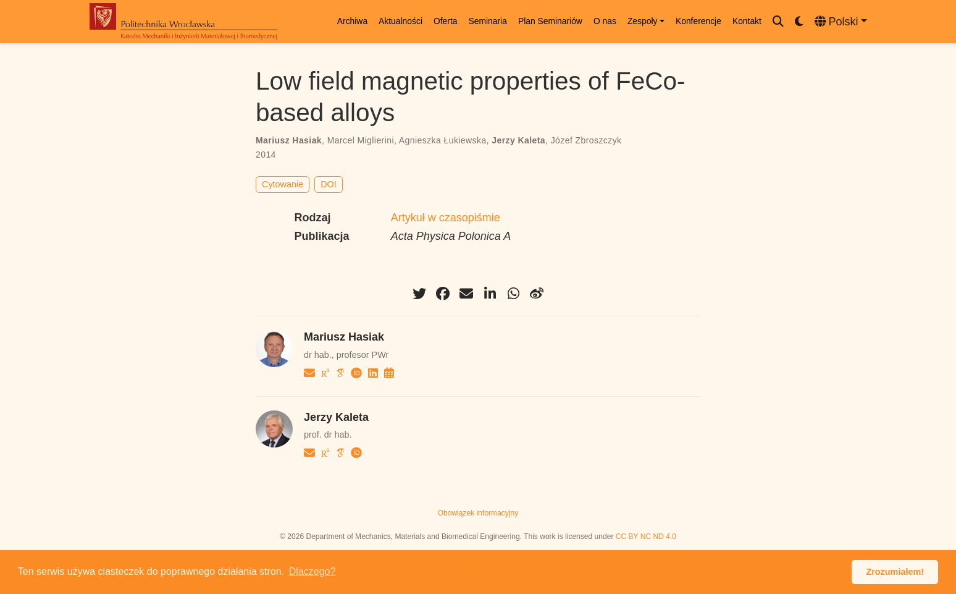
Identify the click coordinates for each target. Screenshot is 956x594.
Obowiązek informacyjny (478, 513)
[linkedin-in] (489, 293)
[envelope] (466, 293)
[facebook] (443, 293)
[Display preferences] (799, 22)
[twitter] (419, 293)
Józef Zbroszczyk (586, 140)
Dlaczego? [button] (312, 571)
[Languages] (841, 22)
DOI (329, 184)
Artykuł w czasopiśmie (445, 217)
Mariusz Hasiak (289, 140)
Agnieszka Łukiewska (443, 140)
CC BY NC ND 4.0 (646, 536)
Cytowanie (282, 184)
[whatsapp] (513, 293)
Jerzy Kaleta (518, 140)
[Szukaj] (778, 22)
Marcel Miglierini (360, 140)
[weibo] (536, 293)
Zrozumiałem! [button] (895, 572)
